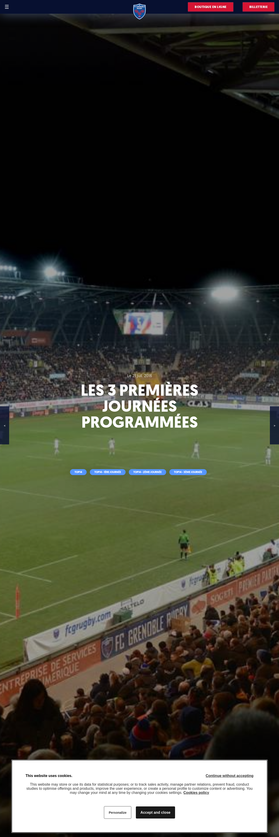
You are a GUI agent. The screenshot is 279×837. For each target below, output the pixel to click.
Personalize (118, 812)
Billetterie (258, 7)
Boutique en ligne (211, 7)
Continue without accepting (229, 776)
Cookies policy (196, 793)
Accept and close (155, 812)
